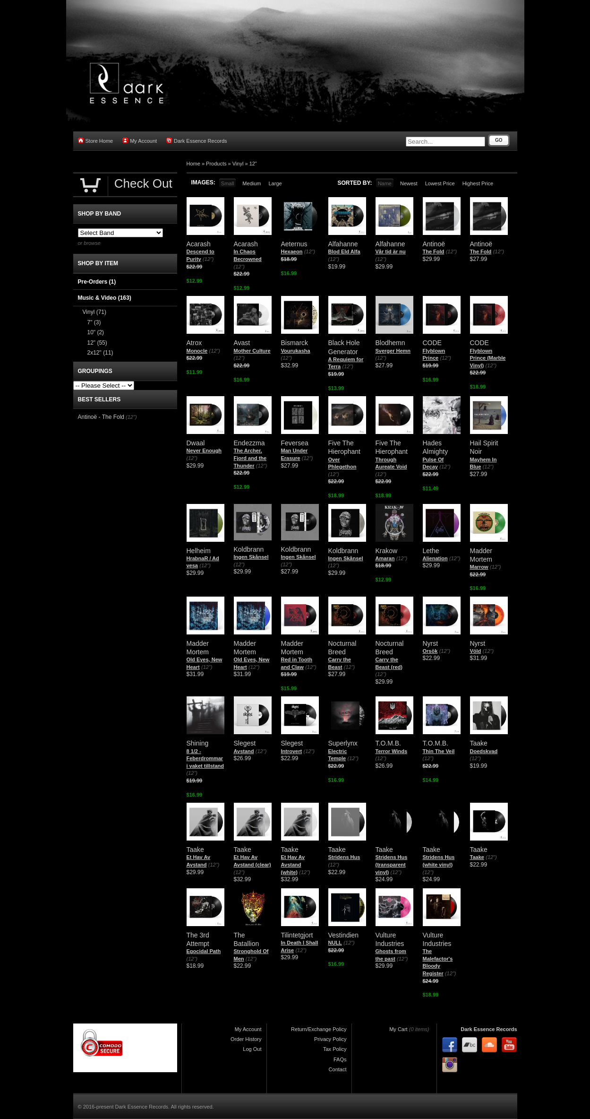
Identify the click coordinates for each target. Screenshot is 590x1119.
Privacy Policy (330, 1039)
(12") (208, 259)
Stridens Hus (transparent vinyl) (392, 864)
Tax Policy (335, 1049)
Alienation (435, 558)
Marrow (479, 567)
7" (94, 322)
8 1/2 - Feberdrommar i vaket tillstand (205, 758)
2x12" (100, 352)
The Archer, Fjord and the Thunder (250, 458)
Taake (477, 857)
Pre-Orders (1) (97, 281)
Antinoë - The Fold (101, 417)
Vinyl (238, 163)
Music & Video (104, 298)
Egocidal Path (204, 951)
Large (275, 183)
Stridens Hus (344, 857)
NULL (335, 943)
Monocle (197, 351)
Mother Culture (252, 351)
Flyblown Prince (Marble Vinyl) (488, 358)
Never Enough (204, 450)
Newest (409, 183)
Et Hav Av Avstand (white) (293, 864)
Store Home (95, 141)
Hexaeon (292, 251)
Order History (246, 1039)
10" (95, 332)
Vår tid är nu (391, 251)
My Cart (398, 1029)
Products (216, 163)
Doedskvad (484, 751)
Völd (475, 651)
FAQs (340, 1059)
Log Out (252, 1049)
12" (253, 163)
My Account (139, 141)
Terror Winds (392, 751)
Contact (338, 1069)
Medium (251, 183)
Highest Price (477, 183)
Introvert (291, 751)
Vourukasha (295, 351)
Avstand (244, 751)
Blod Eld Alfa (344, 251)
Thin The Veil (439, 751)
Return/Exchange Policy (318, 1029)
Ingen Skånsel (251, 557)
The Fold (434, 251)
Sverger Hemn (393, 351)
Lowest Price (440, 183)
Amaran (385, 558)
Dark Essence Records (196, 141)
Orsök (430, 651)
